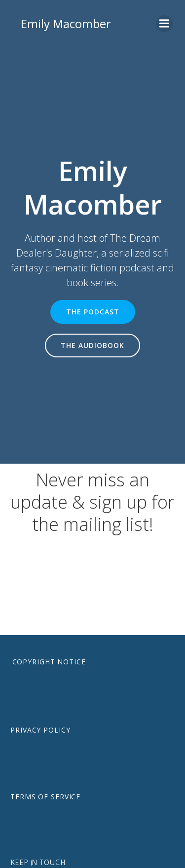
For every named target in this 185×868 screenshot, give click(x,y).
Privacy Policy (40, 730)
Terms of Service (45, 796)
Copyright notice (49, 661)
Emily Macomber (66, 23)
